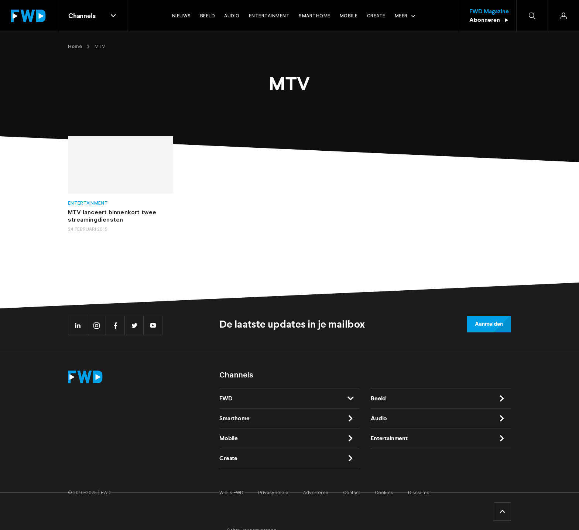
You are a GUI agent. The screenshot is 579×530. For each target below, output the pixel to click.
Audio (379, 418)
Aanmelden (489, 324)
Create (228, 458)
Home (75, 46)
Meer (401, 15)
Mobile (228, 438)
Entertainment (88, 203)
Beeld (378, 398)
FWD (226, 398)
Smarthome (234, 418)
